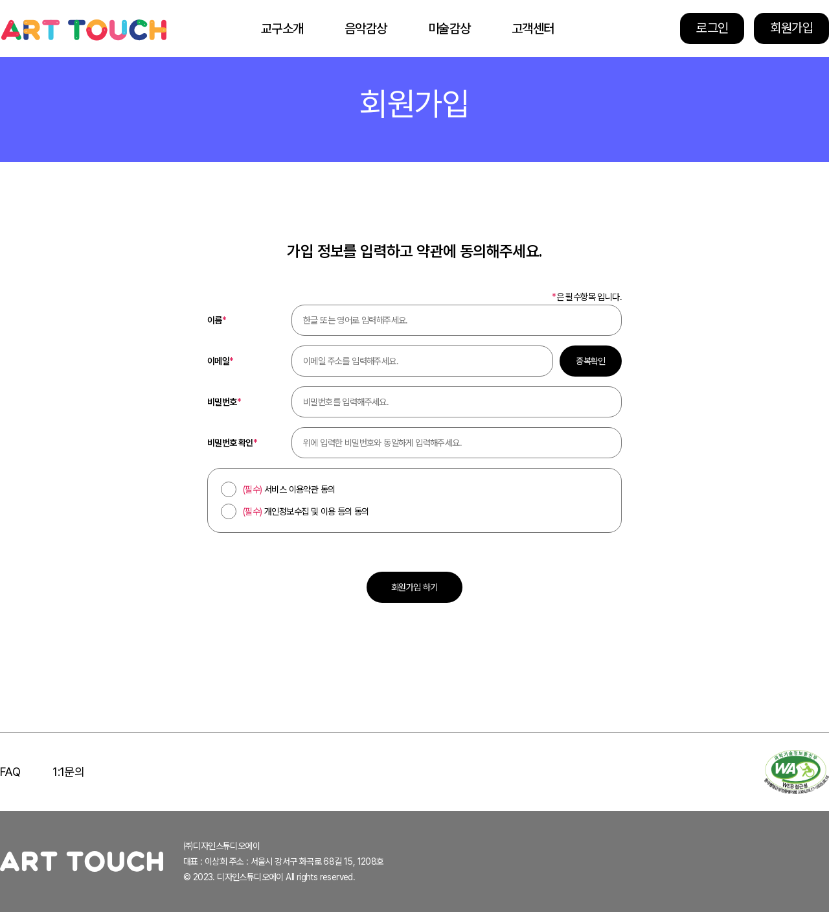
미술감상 (449, 28)
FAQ (10, 771)
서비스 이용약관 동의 (289, 489)
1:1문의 (68, 771)
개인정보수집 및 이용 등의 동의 (306, 511)
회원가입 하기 (414, 587)
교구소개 (282, 28)
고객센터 (533, 28)
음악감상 (366, 28)
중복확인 (591, 361)
